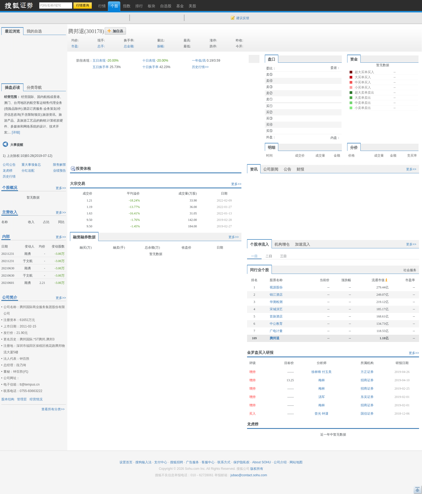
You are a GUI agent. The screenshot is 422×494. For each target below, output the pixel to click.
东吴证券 (367, 397)
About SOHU (261, 462)
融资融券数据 (84, 237)
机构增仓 (282, 244)
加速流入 (302, 244)
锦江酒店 (276, 295)
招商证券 (367, 380)
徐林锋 (316, 372)
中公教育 (276, 324)
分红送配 (28, 170)
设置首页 (125, 462)
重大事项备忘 (31, 165)
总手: (101, 46)
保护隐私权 (241, 462)
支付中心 (160, 462)
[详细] (16, 132)
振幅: (160, 46)
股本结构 (7, 399)
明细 (271, 147)
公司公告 (9, 165)
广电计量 (276, 331)
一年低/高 (199, 60)
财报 (300, 169)
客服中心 (208, 462)
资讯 (254, 169)
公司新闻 (270, 169)
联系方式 (223, 462)
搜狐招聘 (176, 462)
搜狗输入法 (143, 462)
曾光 (318, 413)
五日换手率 (101, 67)
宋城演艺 (276, 309)
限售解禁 (59, 165)
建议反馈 (242, 18)
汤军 (321, 397)
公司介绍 (280, 462)
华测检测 (276, 302)
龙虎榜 (7, 170)
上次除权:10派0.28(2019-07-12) (29, 156)
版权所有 (256, 469)
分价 (354, 147)
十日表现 (148, 60)
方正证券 (367, 372)
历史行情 (9, 176)
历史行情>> (200, 67)
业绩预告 (59, 170)
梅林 (321, 380)
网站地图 (296, 462)
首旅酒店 (276, 316)
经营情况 (36, 399)
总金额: (129, 46)
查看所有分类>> (53, 409)
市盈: (75, 46)
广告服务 (192, 462)
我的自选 (34, 31)
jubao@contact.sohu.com (249, 475)
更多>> (61, 188)
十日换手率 (150, 67)
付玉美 (327, 372)
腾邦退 (76, 31)
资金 (354, 59)
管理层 (22, 399)
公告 (287, 169)
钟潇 (325, 413)
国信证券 (367, 413)
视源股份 (276, 287)
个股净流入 (259, 244)
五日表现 (99, 60)
